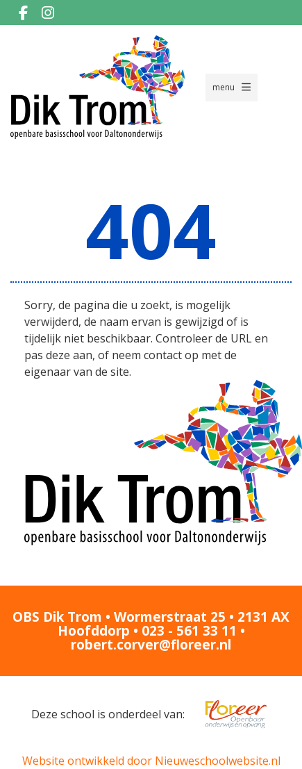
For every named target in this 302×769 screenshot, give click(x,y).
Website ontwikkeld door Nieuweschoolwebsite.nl (151, 760)
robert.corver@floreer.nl (151, 645)
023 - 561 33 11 (189, 631)
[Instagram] (47, 12)
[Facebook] (22, 12)
